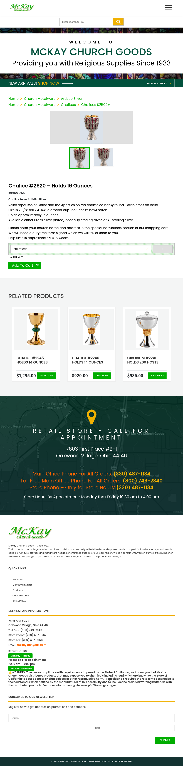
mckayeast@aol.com (31, 645)
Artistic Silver (72, 98)
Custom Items (21, 595)
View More (46, 375)
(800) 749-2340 (143, 480)
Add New (15, 257)
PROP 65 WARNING (21, 668)
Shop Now (55, 83)
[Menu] (168, 8)
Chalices (68, 104)
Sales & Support (157, 83)
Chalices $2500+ (95, 104)
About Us (18, 579)
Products (18, 590)
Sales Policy (19, 601)
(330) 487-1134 (131, 473)
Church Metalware (39, 98)
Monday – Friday (20, 655)
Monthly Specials (22, 585)
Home (13, 98)
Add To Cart (22, 265)
